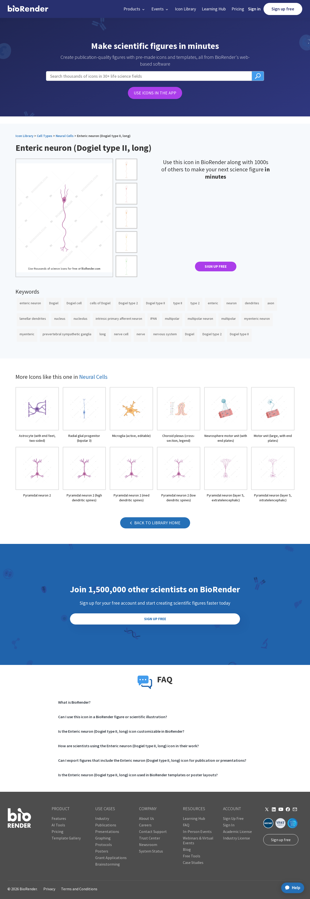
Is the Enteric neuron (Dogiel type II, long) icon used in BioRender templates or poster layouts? (138, 774)
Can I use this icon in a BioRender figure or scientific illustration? (112, 716)
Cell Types (44, 136)
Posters (101, 851)
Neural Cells (65, 136)
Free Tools (191, 855)
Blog (187, 849)
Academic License (237, 831)
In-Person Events (197, 831)
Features (59, 818)
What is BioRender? (74, 702)
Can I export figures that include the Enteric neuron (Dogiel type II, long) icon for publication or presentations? (152, 760)
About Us (146, 818)
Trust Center (149, 838)
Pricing (238, 9)
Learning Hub (214, 9)
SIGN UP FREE (216, 266)
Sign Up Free (233, 818)
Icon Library (185, 9)
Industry (102, 818)
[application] (291, 888)
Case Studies (193, 862)
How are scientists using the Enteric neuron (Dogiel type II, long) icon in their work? (128, 745)
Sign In (228, 825)
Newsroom (148, 844)
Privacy (49, 888)
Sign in (254, 9)
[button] (135, 9)
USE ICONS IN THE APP (155, 93)
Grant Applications (111, 857)
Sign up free (282, 9)
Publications (105, 825)
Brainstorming (107, 864)
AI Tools (58, 825)
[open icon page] (37, 415)
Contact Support (153, 831)
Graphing (103, 838)
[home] (28, 9)
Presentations (107, 831)
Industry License (236, 838)
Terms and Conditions (79, 888)
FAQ (186, 825)
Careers (145, 825)
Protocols (103, 844)
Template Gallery (66, 838)
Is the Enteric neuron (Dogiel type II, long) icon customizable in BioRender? (121, 731)
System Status (151, 851)
